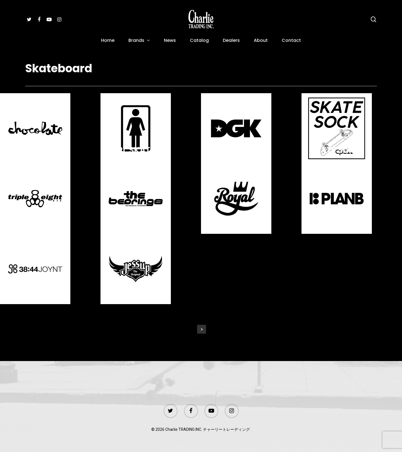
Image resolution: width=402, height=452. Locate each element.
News (170, 41)
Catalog (199, 41)
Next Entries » (201, 329)
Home (107, 41)
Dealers (231, 41)
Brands (138, 41)
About (261, 41)
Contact (291, 41)
